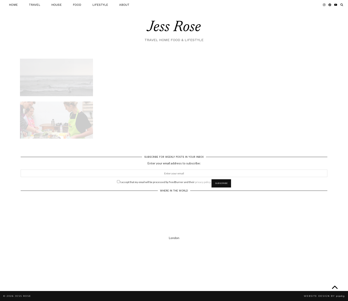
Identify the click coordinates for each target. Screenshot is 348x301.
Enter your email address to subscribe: (174, 163)
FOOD (77, 4)
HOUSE (56, 4)
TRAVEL (34, 4)
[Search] (341, 5)
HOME (13, 4)
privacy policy (202, 182)
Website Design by (324, 296)
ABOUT (124, 4)
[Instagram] (324, 5)
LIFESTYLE (100, 4)
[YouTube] (335, 5)
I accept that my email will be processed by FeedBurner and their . (164, 181)
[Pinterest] (329, 5)
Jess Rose (174, 27)
